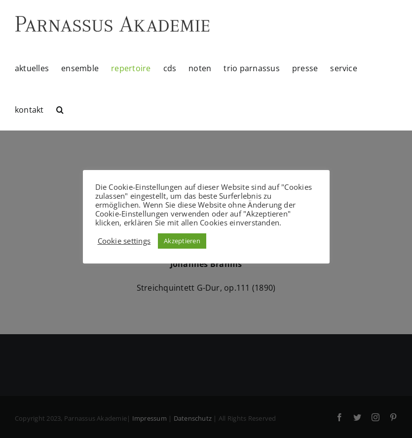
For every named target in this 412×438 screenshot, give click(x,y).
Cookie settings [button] (124, 240)
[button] (60, 110)
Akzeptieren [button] (182, 240)
